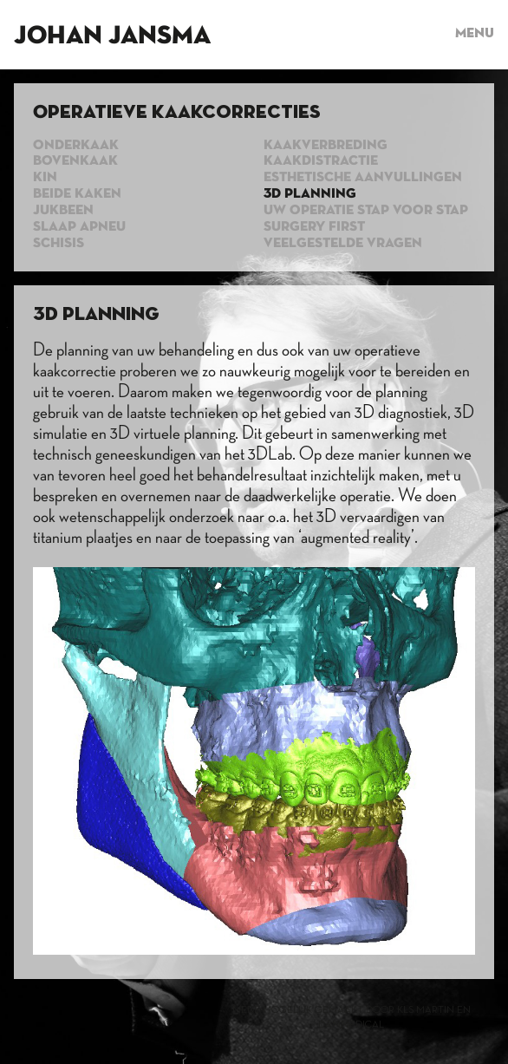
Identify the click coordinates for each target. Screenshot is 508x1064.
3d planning (310, 194)
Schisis (58, 244)
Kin (45, 178)
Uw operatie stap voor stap (366, 211)
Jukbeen (63, 211)
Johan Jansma (112, 36)
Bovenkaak (75, 161)
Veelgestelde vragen (343, 244)
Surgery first (314, 227)
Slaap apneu (79, 227)
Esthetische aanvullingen (363, 178)
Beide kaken (77, 194)
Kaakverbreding (326, 146)
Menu (474, 34)
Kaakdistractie (321, 161)
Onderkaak (76, 146)
